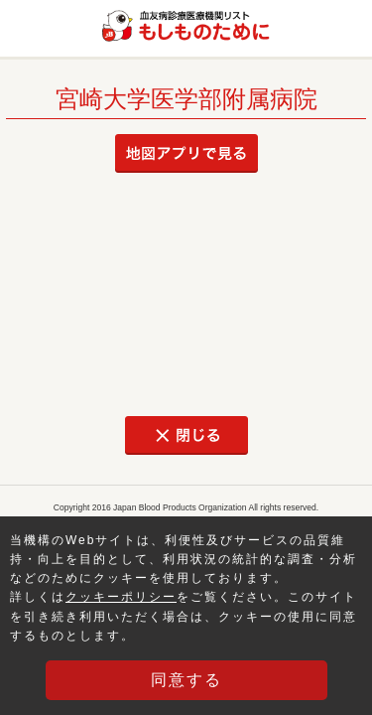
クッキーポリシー (121, 597)
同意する (186, 679)
